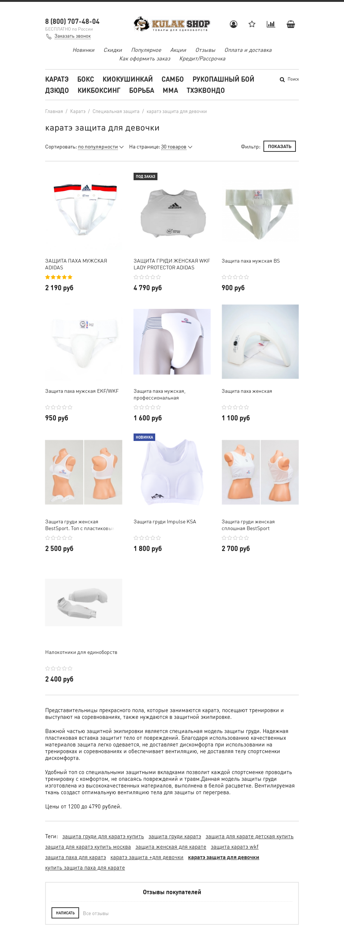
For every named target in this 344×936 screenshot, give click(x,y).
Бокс (85, 79)
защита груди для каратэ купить (103, 836)
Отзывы (205, 49)
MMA (170, 90)
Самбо (173, 79)
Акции (178, 49)
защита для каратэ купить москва (88, 846)
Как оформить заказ (144, 58)
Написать (65, 913)
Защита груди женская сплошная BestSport (248, 524)
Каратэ (57, 79)
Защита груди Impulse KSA (165, 521)
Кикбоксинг (99, 90)
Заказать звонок (72, 35)
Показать (279, 146)
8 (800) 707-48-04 (72, 21)
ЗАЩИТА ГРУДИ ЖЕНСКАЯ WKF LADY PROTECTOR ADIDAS (172, 263)
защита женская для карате (170, 846)
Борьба (141, 90)
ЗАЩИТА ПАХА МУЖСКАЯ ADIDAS (76, 263)
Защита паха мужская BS (251, 260)
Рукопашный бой (223, 79)
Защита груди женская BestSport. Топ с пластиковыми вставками (82, 524)
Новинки (83, 49)
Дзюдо (57, 90)
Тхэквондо (206, 90)
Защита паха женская (247, 390)
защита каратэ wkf (235, 846)
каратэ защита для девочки (223, 857)
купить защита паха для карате (85, 867)
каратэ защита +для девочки (147, 857)
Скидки (112, 49)
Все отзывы (96, 913)
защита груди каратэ (174, 836)
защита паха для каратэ (75, 857)
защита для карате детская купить (250, 836)
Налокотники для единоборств (81, 651)
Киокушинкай (128, 79)
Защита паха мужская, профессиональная (159, 394)
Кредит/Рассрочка (202, 58)
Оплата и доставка (248, 49)
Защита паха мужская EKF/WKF (82, 390)
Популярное (146, 49)
